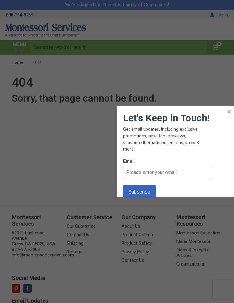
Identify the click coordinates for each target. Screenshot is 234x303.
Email (129, 161)
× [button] (229, 111)
